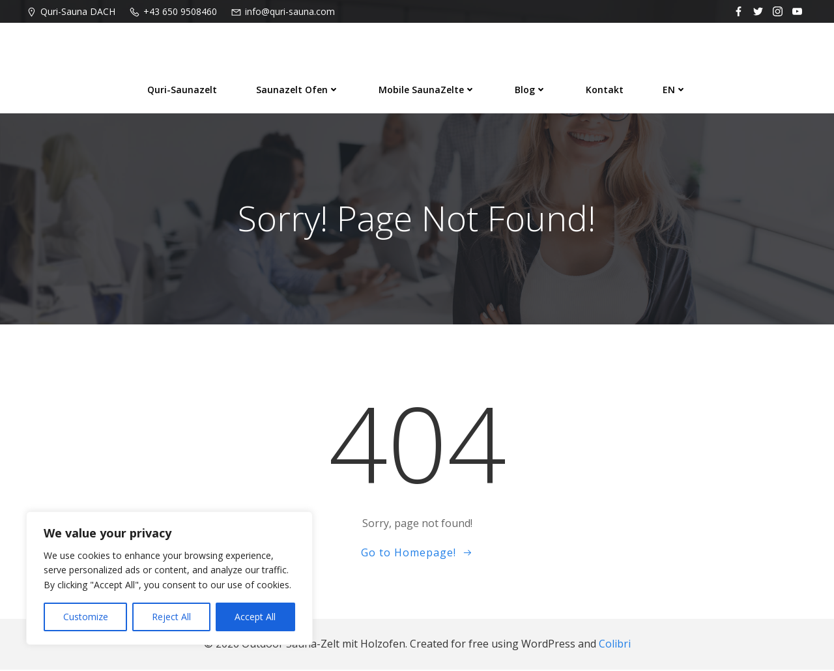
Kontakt (605, 89)
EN (675, 89)
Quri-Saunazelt (182, 89)
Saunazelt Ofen (297, 89)
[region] (169, 578)
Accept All (255, 616)
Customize (85, 616)
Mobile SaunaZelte (427, 89)
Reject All (171, 616)
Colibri (615, 645)
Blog (531, 89)
